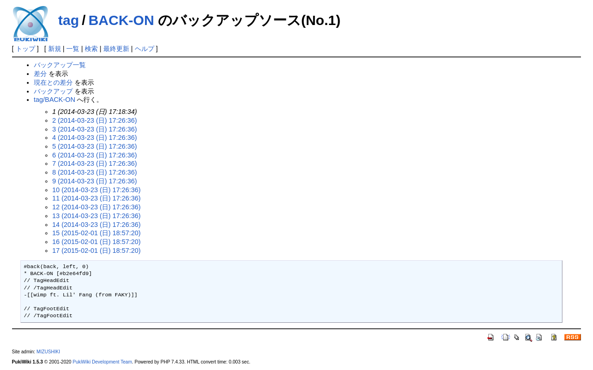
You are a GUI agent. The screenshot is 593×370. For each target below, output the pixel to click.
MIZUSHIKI (48, 351)
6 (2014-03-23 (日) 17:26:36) (94, 155)
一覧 (72, 48)
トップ (25, 48)
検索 (91, 48)
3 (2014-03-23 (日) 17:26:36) (94, 129)
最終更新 (116, 48)
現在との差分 (53, 82)
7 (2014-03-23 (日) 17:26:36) (94, 163)
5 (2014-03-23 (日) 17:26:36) (94, 146)
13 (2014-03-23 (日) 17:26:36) (96, 215)
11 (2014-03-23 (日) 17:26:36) (96, 198)
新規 (54, 48)
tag (68, 20)
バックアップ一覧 (60, 65)
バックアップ (53, 91)
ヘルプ (144, 48)
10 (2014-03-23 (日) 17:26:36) (96, 190)
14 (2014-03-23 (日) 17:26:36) (96, 224)
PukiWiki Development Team (102, 361)
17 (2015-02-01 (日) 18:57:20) (96, 250)
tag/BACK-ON (55, 99)
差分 (40, 73)
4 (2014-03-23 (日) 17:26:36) (94, 137)
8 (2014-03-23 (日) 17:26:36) (94, 172)
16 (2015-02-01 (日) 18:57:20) (96, 241)
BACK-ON (121, 20)
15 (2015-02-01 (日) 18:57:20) (96, 233)
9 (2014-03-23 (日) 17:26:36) (94, 181)
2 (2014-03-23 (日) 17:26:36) (94, 120)
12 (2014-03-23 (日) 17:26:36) (96, 207)
